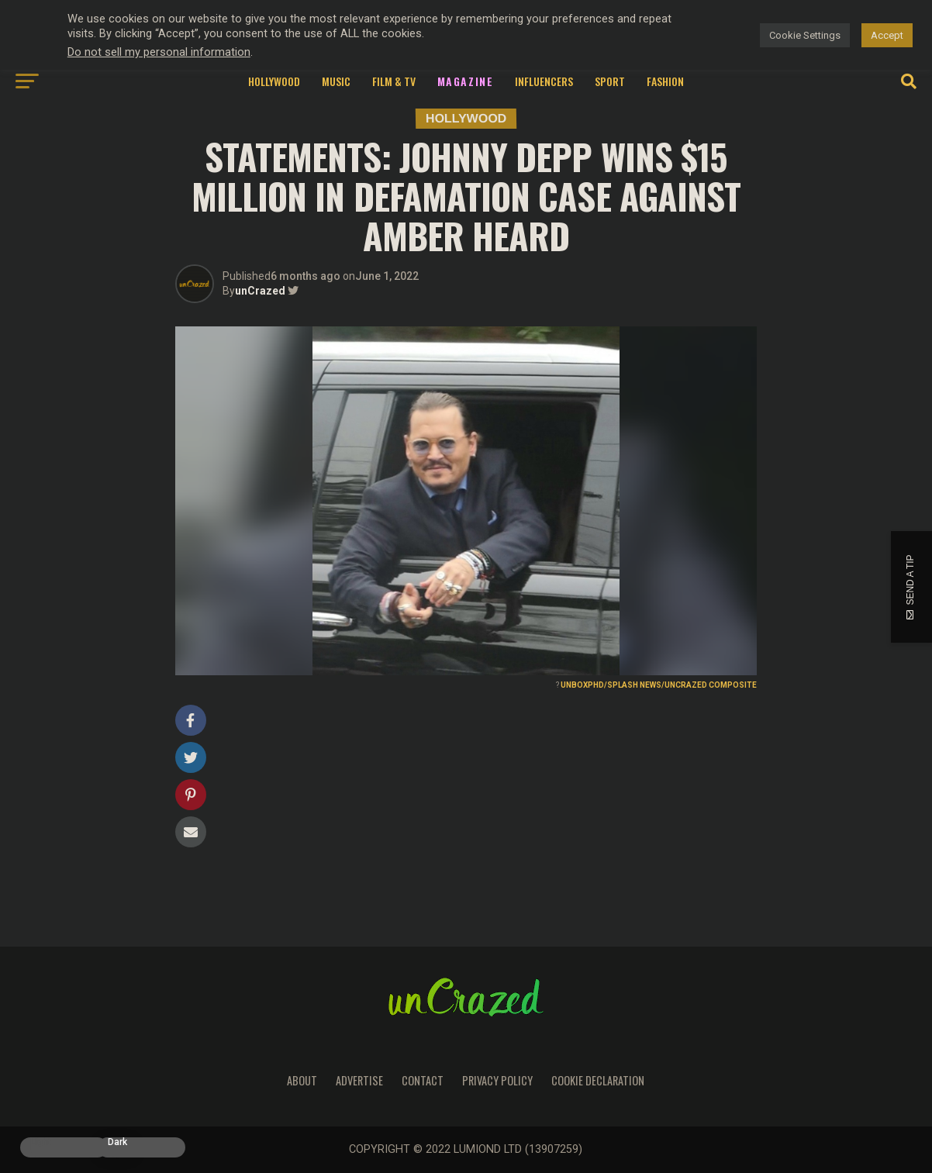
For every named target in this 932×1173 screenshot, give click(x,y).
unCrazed (260, 291)
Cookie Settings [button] (805, 35)
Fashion (665, 81)
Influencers (544, 81)
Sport (610, 81)
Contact (423, 1080)
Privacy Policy (497, 1080)
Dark (117, 1142)
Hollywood (274, 81)
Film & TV (394, 81)
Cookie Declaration (597, 1080)
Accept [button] (887, 35)
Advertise (359, 1080)
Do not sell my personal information (158, 52)
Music (336, 81)
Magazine (465, 81)
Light (40, 1142)
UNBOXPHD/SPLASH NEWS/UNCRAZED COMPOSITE (659, 685)
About (302, 1080)
